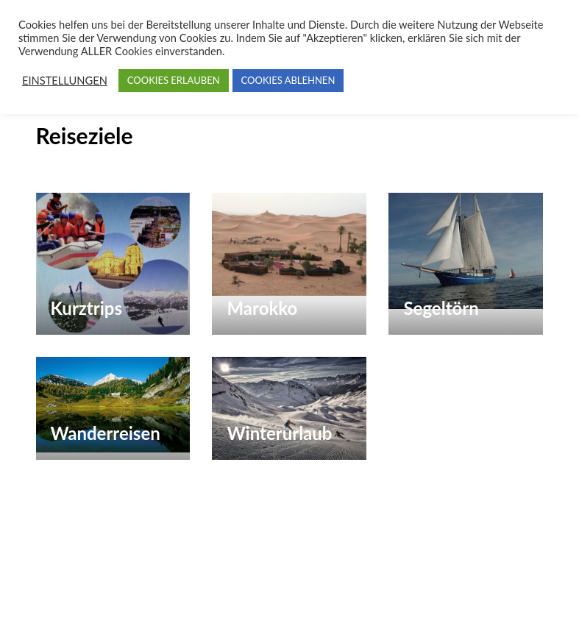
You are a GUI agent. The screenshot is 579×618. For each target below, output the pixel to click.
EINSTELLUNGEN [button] (64, 80)
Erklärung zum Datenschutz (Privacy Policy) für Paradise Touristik (326, 591)
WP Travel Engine (413, 568)
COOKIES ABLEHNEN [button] (288, 80)
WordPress (97, 591)
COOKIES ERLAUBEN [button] (173, 80)
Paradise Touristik (200, 568)
